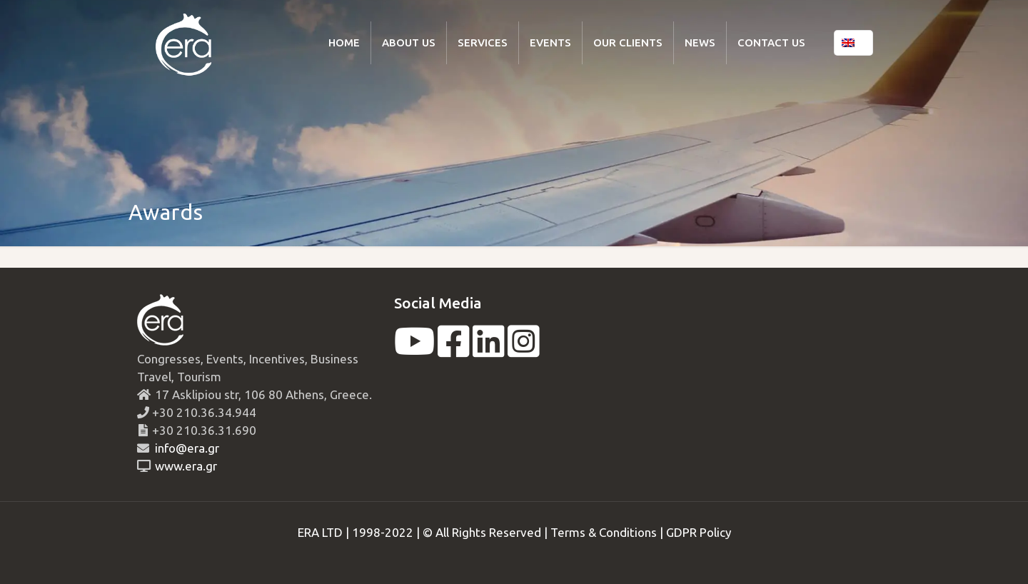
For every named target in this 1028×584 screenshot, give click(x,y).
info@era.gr (185, 448)
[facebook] (454, 350)
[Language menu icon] (853, 43)
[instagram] (524, 350)
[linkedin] (489, 350)
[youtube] (414, 350)
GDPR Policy (698, 532)
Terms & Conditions (603, 532)
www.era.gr (183, 466)
